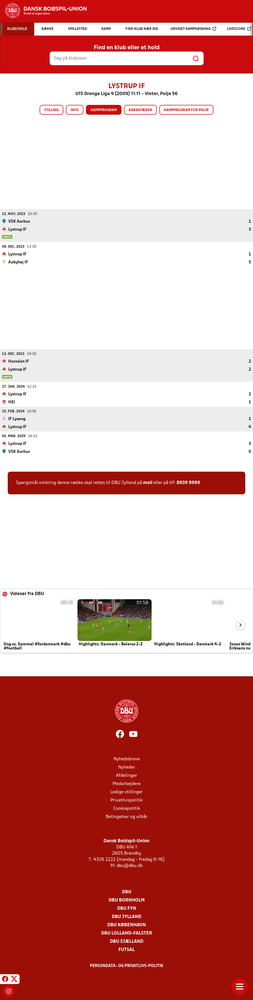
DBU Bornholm (127, 900)
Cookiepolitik (126, 808)
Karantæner (140, 110)
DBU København (126, 925)
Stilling (51, 110)
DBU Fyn (126, 908)
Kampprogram (104, 110)
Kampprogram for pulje (186, 110)
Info (75, 110)
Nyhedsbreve (127, 759)
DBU (126, 892)
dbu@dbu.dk (130, 865)
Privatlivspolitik (126, 800)
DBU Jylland (126, 916)
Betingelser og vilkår (126, 816)
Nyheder (126, 767)
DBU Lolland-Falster (126, 933)
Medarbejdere (126, 783)
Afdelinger (126, 775)
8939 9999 (188, 482)
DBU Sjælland (126, 941)
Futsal (126, 949)
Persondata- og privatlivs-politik (126, 966)
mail (147, 482)
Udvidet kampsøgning (193, 29)
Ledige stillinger (126, 792)
